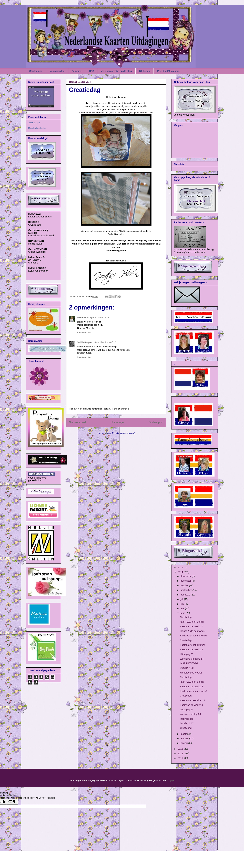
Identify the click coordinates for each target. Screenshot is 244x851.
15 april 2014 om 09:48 (98, 317)
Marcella (81, 317)
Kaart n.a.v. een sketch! (192, 645)
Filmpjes (77, 71)
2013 (181, 748)
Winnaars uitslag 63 (190, 714)
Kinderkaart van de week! (193, 635)
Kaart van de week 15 (191, 686)
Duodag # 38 (187, 668)
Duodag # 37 (187, 723)
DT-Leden (144, 71)
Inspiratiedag (187, 718)
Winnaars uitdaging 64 (192, 658)
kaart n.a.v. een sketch (192, 621)
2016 (181, 567)
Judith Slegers (84, 342)
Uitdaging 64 (186, 709)
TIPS (91, 71)
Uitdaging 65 (186, 654)
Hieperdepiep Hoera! (191, 672)
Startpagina (35, 71)
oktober (184, 585)
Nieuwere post (77, 422)
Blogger (171, 780)
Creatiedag (186, 617)
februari (184, 738)
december (186, 576)
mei (182, 608)
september (186, 590)
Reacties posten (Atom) (123, 433)
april (183, 613)
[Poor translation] (12, 802)
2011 (181, 758)
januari (184, 743)
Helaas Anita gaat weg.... (193, 631)
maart (183, 734)
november (186, 580)
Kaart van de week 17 (191, 626)
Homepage (117, 422)
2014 (181, 572)
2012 (181, 753)
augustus (185, 594)
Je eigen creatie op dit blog (116, 71)
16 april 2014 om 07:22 (104, 342)
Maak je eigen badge (37, 128)
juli (182, 599)
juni (182, 604)
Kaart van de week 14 (191, 705)
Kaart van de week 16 (191, 649)
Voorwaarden (57, 71)
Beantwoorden (84, 332)
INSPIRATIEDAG (189, 663)
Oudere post (156, 422)
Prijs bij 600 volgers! (168, 71)
